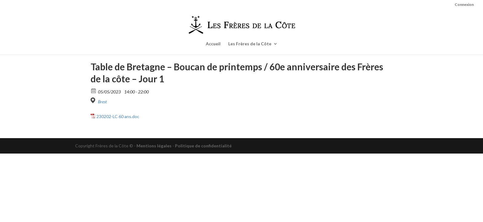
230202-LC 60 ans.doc (117, 116)
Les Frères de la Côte (249, 44)
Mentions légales (154, 145)
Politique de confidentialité (203, 145)
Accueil (213, 44)
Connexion (464, 5)
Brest (102, 101)
